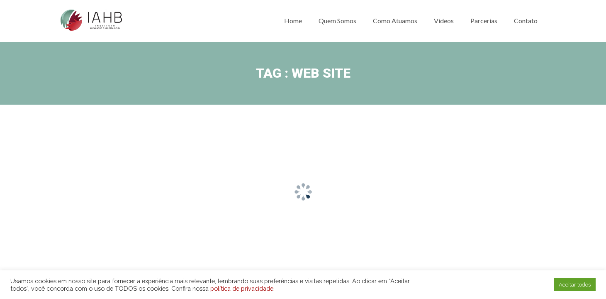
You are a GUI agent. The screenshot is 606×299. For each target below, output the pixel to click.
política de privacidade (241, 288)
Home (293, 21)
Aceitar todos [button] (575, 285)
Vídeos (444, 21)
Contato (526, 21)
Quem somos (337, 21)
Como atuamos (395, 21)
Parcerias (483, 21)
